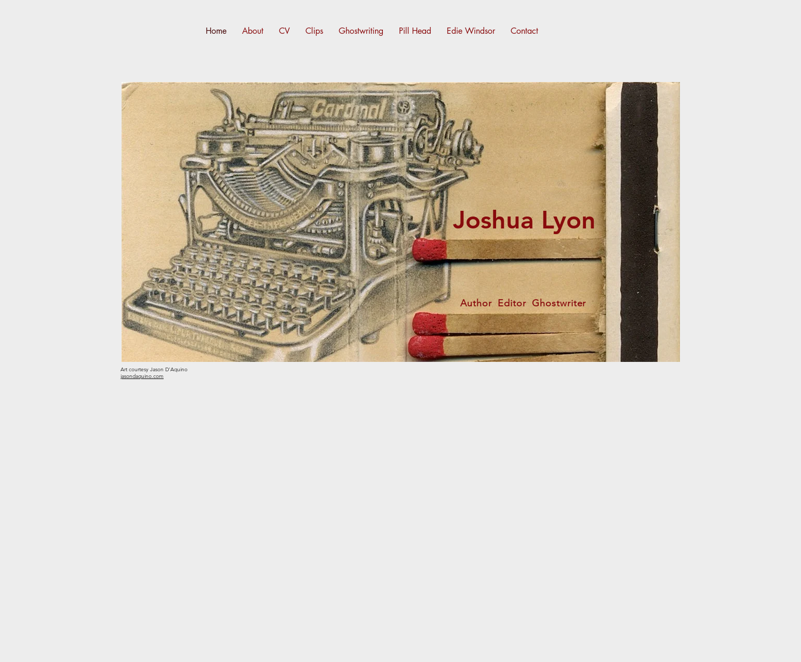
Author (475, 303)
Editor (512, 303)
